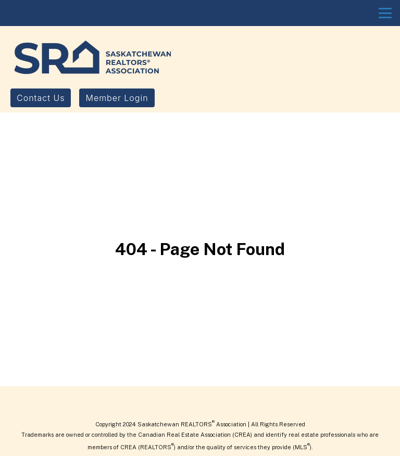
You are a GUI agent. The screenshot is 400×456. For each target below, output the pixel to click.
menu (385, 13)
